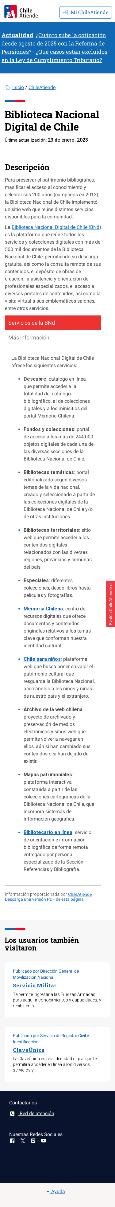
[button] (110, 604)
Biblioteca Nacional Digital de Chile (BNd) (56, 227)
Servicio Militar (34, 985)
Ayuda (56, 1191)
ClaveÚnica (28, 1049)
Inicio (18, 87)
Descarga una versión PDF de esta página (44, 899)
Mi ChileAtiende (86, 12)
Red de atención (31, 1113)
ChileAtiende (42, 87)
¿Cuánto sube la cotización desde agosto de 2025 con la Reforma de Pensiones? (54, 43)
